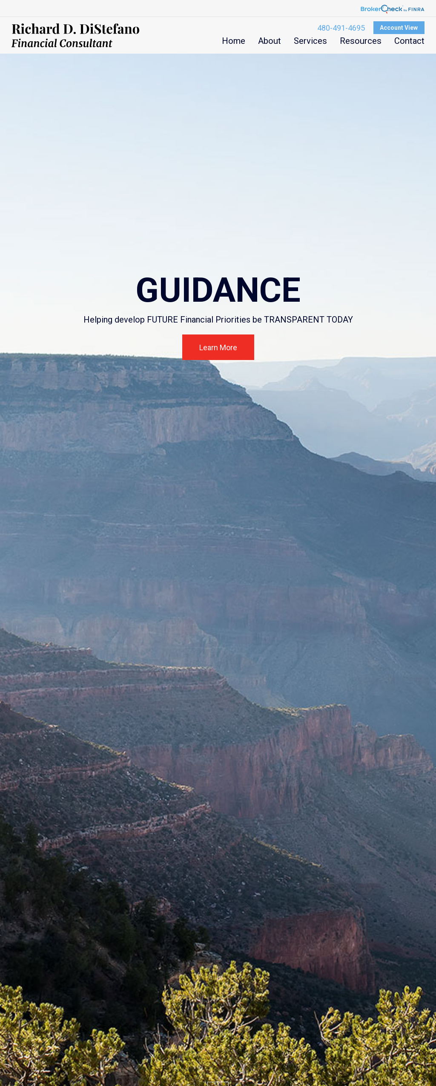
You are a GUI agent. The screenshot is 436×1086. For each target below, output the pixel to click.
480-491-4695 (341, 27)
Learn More (218, 347)
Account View (399, 27)
